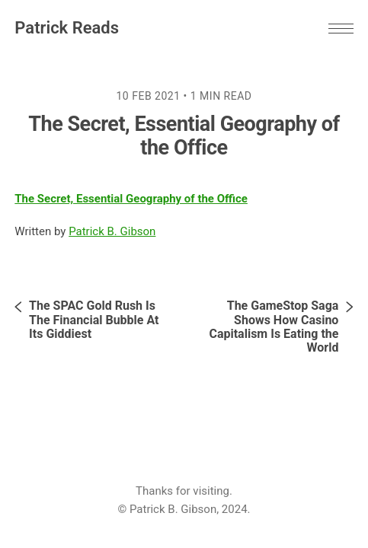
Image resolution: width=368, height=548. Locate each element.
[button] (341, 28)
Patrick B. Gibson (112, 231)
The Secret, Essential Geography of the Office (131, 199)
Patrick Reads (66, 27)
